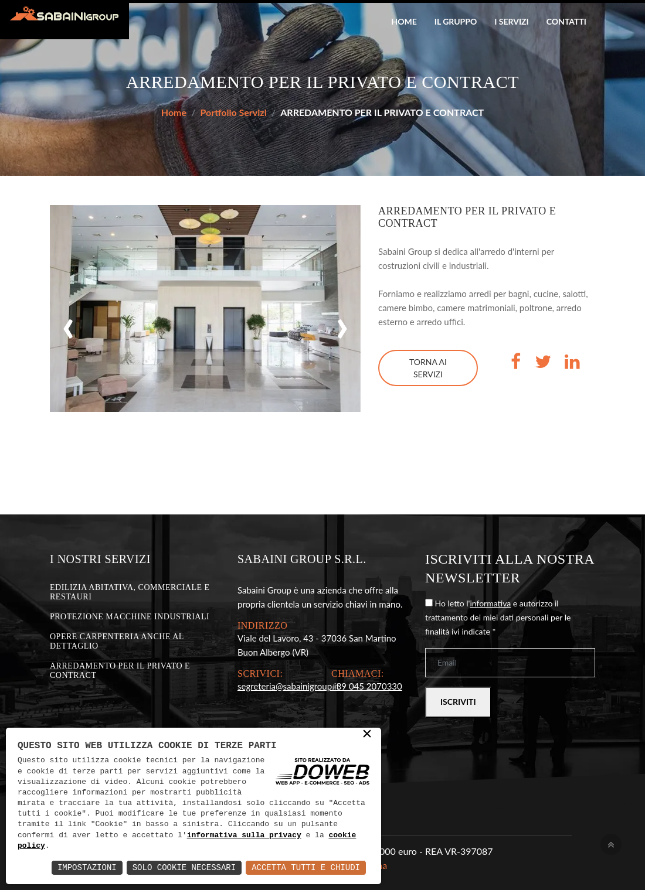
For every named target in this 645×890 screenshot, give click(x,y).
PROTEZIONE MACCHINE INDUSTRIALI (129, 616)
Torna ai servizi (428, 368)
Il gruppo (455, 21)
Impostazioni (87, 867)
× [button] (367, 735)
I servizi (511, 21)
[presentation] (68, 323)
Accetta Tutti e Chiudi (306, 867)
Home (403, 21)
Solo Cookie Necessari (184, 867)
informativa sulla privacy (244, 835)
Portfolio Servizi (234, 112)
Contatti (566, 21)
